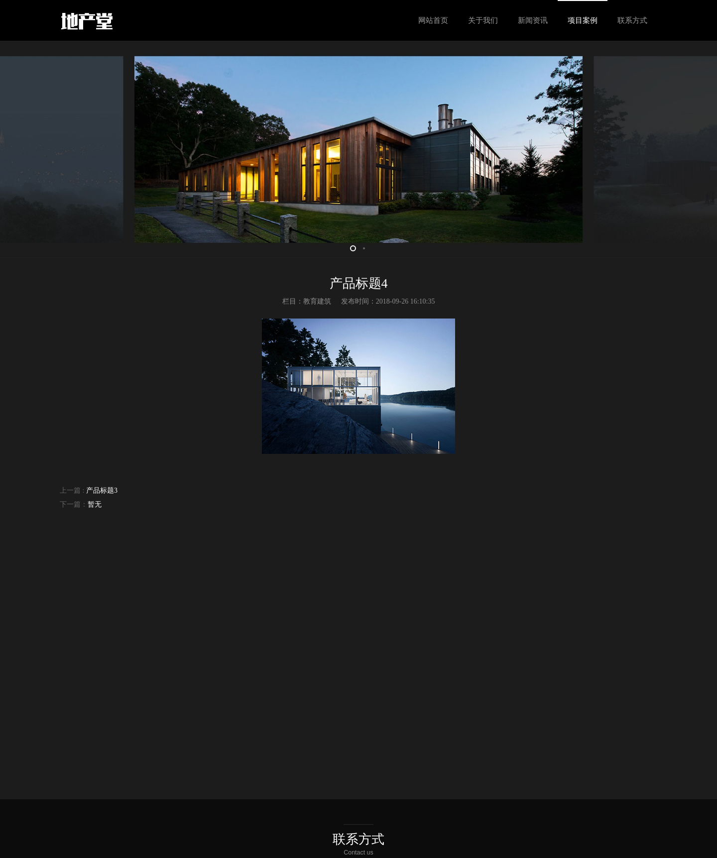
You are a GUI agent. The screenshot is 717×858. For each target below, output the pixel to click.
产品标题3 (101, 490)
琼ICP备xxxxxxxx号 (372, 847)
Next (697, 149)
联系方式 (632, 20)
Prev (20, 149)
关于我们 (483, 20)
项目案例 (583, 20)
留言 (391, 758)
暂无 (95, 504)
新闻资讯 (533, 20)
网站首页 (433, 20)
